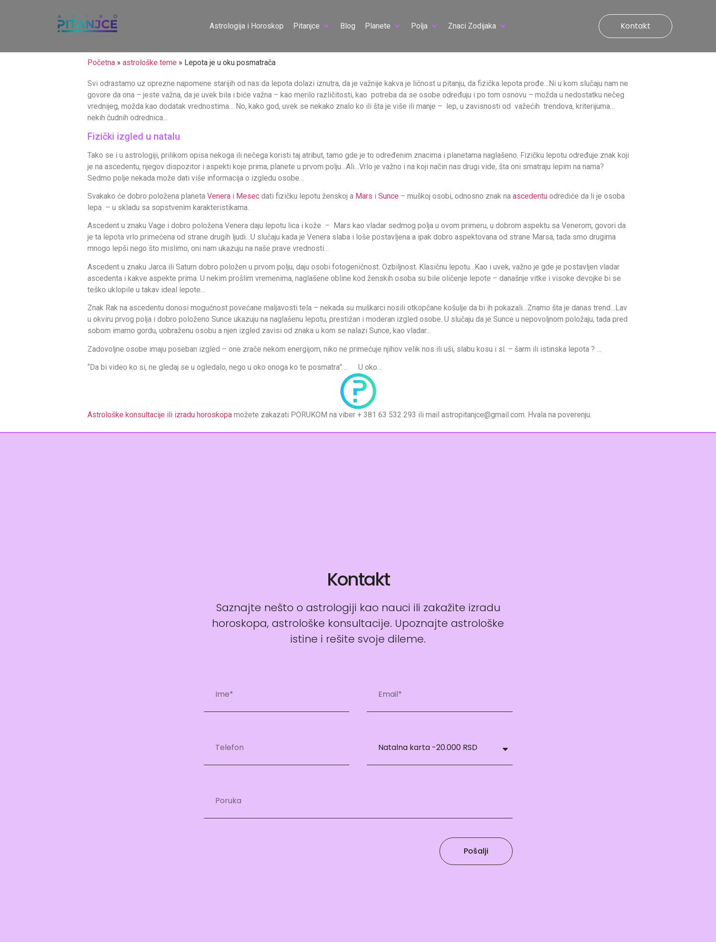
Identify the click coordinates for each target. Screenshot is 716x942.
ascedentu (530, 196)
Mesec (247, 196)
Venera (218, 196)
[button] (311, 26)
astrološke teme (150, 62)
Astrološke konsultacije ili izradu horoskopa (159, 414)
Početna (101, 62)
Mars (363, 196)
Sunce (388, 196)
